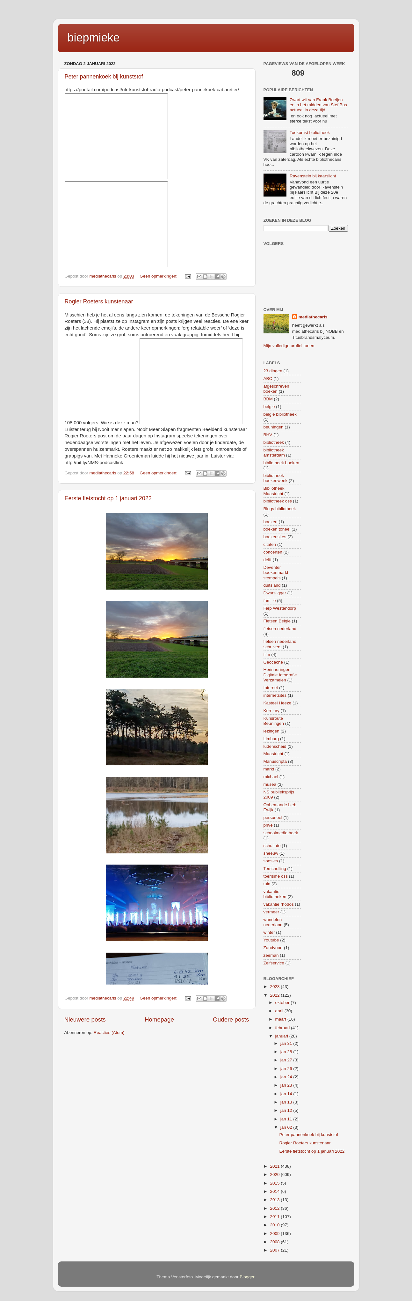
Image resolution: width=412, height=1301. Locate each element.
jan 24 (286, 1076)
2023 (275, 986)
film (267, 654)
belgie (269, 406)
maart (281, 1019)
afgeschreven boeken (276, 389)
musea (270, 784)
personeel (273, 817)
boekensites (275, 536)
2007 (275, 1250)
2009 (275, 1233)
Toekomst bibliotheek (310, 132)
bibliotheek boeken (282, 462)
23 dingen (273, 370)
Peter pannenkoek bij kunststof (104, 76)
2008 (275, 1241)
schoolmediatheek (281, 832)
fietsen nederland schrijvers (280, 644)
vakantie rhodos (279, 904)
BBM (268, 399)
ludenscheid (275, 746)
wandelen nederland (273, 922)
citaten (270, 544)
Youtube (271, 940)
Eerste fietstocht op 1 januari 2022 (108, 498)
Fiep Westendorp (280, 608)
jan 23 (286, 1085)
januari (282, 1036)
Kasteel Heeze (278, 703)
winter (269, 932)
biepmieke (94, 37)
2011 (275, 1216)
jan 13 (286, 1102)
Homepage (159, 1019)
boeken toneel (277, 529)
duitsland (272, 585)
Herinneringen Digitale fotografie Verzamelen (280, 674)
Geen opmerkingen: (159, 276)
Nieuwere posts (85, 1019)
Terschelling (275, 868)
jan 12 (286, 1110)
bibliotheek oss (278, 501)
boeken (271, 521)
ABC (268, 378)
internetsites (275, 695)
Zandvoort (273, 947)
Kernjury (271, 710)
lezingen (271, 731)
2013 (275, 1199)
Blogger (247, 1277)
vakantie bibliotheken (275, 894)
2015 (275, 1183)
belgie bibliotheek (280, 414)
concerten (273, 552)
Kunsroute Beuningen (274, 721)
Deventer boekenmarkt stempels (276, 572)
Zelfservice (274, 963)
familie (270, 600)
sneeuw (271, 853)
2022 (275, 995)
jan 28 (286, 1051)
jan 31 (286, 1043)
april (280, 1010)
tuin (267, 883)
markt (269, 769)
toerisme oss (276, 876)
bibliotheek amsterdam (274, 452)
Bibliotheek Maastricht (274, 491)
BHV (268, 434)
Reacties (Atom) (109, 1032)
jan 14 (286, 1093)
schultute (272, 845)
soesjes (271, 861)
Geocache (273, 662)
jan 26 (286, 1068)
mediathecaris (313, 317)
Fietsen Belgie (277, 621)
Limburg (271, 738)
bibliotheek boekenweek (276, 478)
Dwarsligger (275, 593)
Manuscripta (275, 761)
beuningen (274, 427)
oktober (283, 1002)
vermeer (271, 912)
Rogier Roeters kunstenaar (99, 301)
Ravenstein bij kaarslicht (313, 176)
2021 (275, 1166)
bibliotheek (274, 442)
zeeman (271, 955)
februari (283, 1027)
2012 (275, 1208)
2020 (275, 1174)
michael (271, 776)
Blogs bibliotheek (280, 508)
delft (268, 559)
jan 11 (286, 1119)
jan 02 (286, 1127)
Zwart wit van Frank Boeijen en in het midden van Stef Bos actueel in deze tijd (318, 104)
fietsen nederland (280, 628)
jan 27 (286, 1060)
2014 (275, 1191)
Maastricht (273, 753)
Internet (271, 687)
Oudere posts (231, 1019)
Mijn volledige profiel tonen (289, 345)
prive (268, 825)
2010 (275, 1225)
